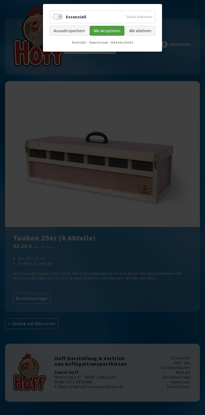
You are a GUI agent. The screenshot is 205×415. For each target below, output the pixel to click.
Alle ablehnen (140, 30)
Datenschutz (122, 42)
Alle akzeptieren (107, 30)
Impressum (98, 42)
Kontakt (79, 42)
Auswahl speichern (69, 30)
